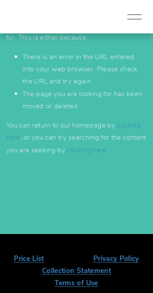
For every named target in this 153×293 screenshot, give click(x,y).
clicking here (86, 149)
